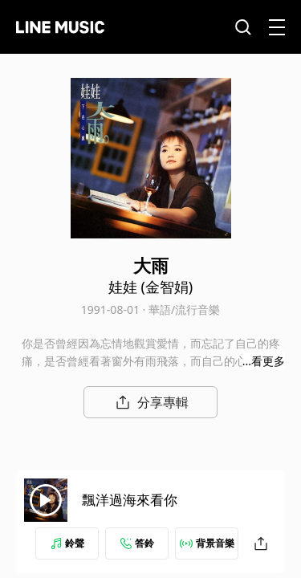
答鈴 (137, 543)
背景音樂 (207, 543)
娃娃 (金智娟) (150, 286)
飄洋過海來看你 (129, 499)
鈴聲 (67, 543)
